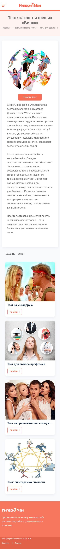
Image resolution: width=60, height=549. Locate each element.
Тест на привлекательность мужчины (31, 423)
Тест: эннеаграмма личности (26, 482)
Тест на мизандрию (20, 305)
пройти (15, 312)
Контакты (6, 543)
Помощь (18, 543)
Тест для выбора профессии (26, 364)
